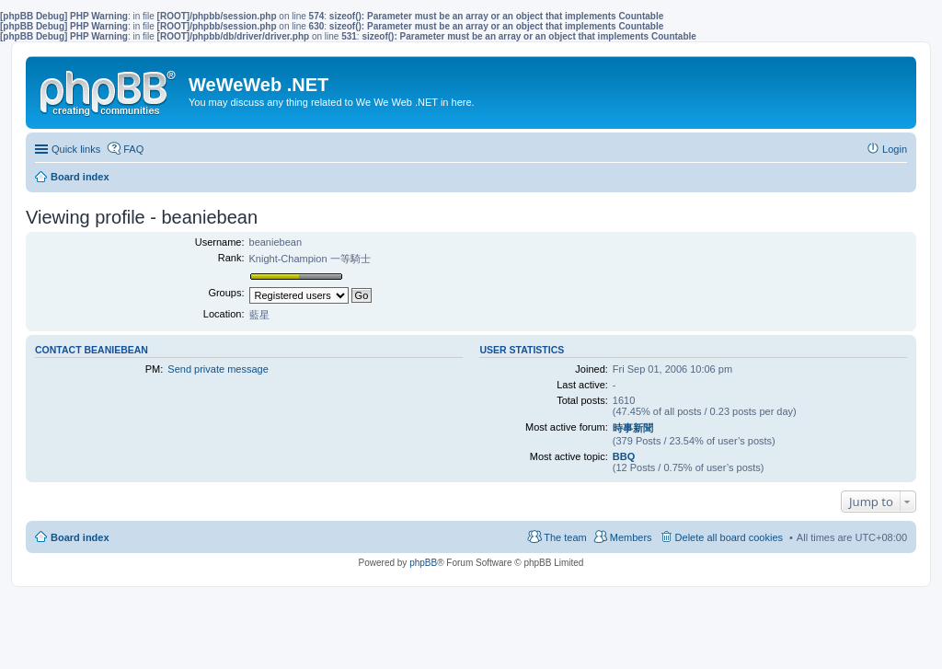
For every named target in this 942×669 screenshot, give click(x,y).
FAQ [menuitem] (133, 149)
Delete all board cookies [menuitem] (729, 537)
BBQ (624, 456)
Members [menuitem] (631, 537)
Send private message (217, 369)
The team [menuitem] (565, 537)
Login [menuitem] (894, 149)
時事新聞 (633, 427)
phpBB (423, 563)
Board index (80, 537)
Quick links (76, 149)
